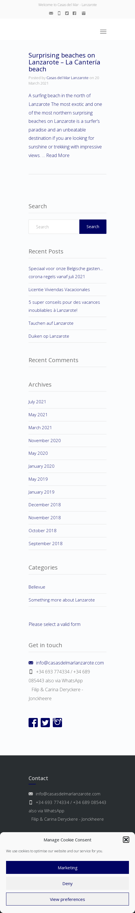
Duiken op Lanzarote (49, 336)
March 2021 (40, 427)
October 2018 (43, 530)
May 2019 (38, 479)
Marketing (68, 867)
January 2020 (42, 466)
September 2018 (46, 543)
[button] (126, 840)
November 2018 (45, 517)
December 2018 (45, 504)
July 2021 (37, 401)
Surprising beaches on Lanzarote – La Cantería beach (64, 62)
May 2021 (38, 414)
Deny (67, 883)
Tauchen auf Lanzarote (51, 323)
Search (93, 226)
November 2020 (45, 440)
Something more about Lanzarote (62, 600)
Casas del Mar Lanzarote (67, 77)
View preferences (67, 899)
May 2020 (38, 453)
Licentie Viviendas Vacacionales (59, 289)
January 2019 (42, 492)
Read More (58, 155)
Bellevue (37, 587)
